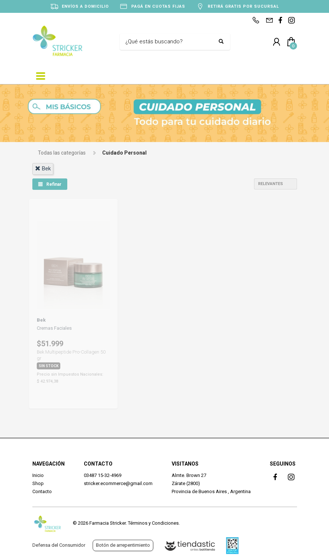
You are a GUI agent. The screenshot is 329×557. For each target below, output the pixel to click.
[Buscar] (169, 41)
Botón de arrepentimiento (123, 545)
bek (43, 168)
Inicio (38, 475)
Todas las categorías (62, 153)
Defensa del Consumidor (58, 545)
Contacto (42, 491)
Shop (38, 483)
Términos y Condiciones (153, 523)
